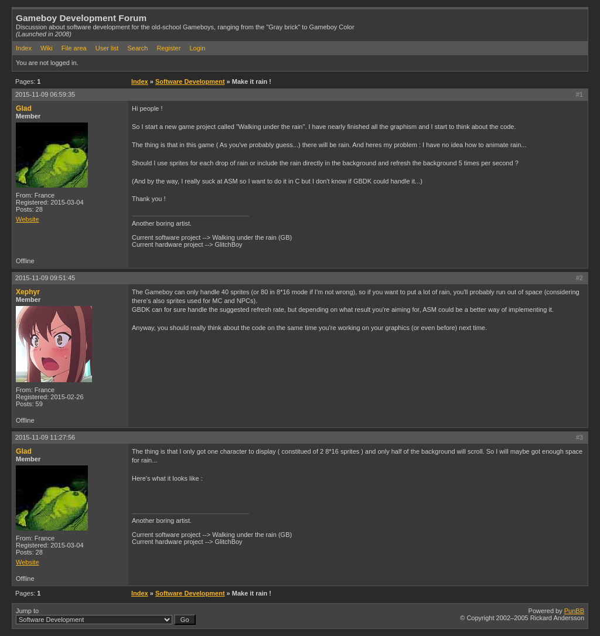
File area (74, 48)
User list (107, 48)
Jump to (106, 616)
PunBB (574, 610)
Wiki (46, 48)
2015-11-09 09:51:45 (45, 277)
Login (197, 48)
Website (27, 219)
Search (137, 48)
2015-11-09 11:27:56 (45, 437)
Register (168, 48)
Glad (24, 108)
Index (24, 48)
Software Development (190, 81)
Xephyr (28, 292)
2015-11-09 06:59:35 (45, 94)
